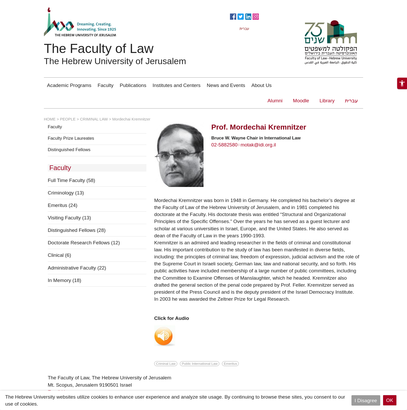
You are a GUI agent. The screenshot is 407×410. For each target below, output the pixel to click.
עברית (351, 100)
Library (327, 100)
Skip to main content (22, 3)
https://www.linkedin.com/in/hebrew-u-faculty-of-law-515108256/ (248, 16)
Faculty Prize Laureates (71, 138)
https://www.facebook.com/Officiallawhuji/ (233, 16)
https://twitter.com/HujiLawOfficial (241, 16)
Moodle (301, 100)
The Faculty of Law (98, 48)
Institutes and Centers (177, 85)
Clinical (59, 255)
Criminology (66, 193)
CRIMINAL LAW (94, 119)
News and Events (226, 85)
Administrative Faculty (77, 268)
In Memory (64, 280)
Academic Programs (69, 85)
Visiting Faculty (69, 217)
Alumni (275, 100)
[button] (402, 83)
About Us (261, 85)
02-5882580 (224, 144)
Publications (133, 85)
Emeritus (62, 205)
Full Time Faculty (71, 180)
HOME (50, 119)
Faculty (105, 85)
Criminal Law (165, 364)
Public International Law (200, 364)
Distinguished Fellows (69, 149)
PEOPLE (68, 119)
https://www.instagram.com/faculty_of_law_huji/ (256, 16)
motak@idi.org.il (258, 144)
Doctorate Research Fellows (84, 242)
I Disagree (366, 400)
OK (389, 400)
